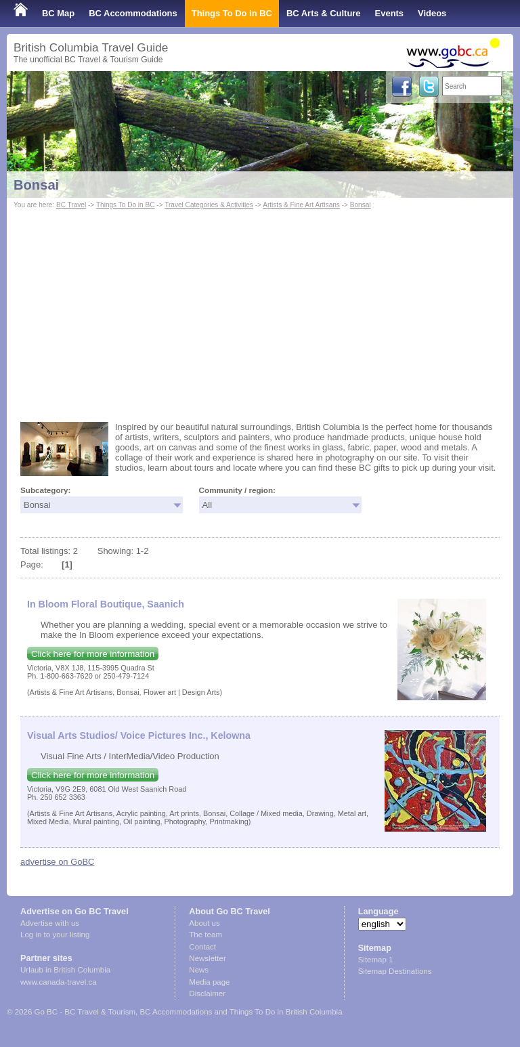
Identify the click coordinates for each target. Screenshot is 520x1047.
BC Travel (71, 205)
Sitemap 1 (375, 960)
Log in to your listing (54, 935)
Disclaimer (207, 993)
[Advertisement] (260, 313)
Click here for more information (92, 654)
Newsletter (207, 958)
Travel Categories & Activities (209, 205)
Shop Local (37, 40)
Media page (209, 982)
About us (204, 923)
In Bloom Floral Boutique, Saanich (105, 604)
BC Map (58, 13)
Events (389, 13)
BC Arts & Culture (323, 13)
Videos (432, 13)
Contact (202, 947)
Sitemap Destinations (395, 971)
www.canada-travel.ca (58, 982)
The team (205, 935)
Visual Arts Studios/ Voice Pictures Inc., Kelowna (139, 735)
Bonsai (36, 184)
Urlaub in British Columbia (65, 970)
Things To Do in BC (232, 13)
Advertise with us (49, 923)
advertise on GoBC (57, 862)
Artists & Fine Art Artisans (301, 205)
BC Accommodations (133, 13)
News (199, 970)
